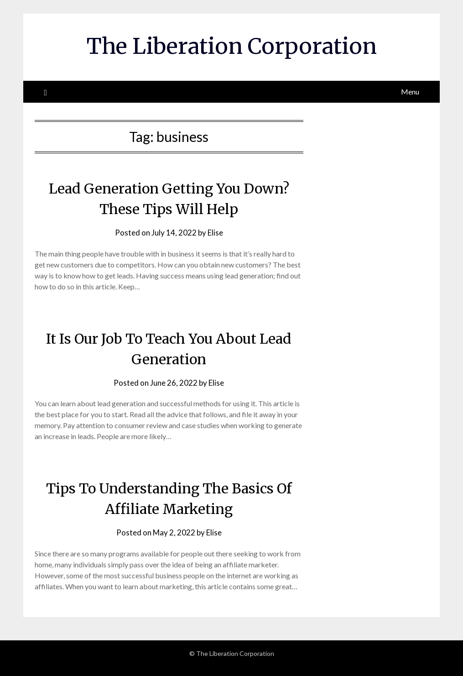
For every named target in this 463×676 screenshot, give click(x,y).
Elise (215, 232)
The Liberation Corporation (232, 46)
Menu (410, 91)
